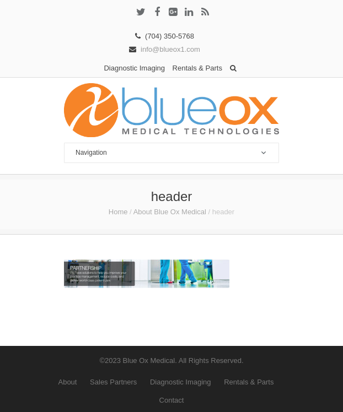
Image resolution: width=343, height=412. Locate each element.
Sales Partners (113, 382)
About (67, 382)
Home (118, 212)
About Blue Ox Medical (169, 212)
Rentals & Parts (197, 68)
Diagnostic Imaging (134, 68)
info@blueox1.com (170, 49)
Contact (171, 400)
